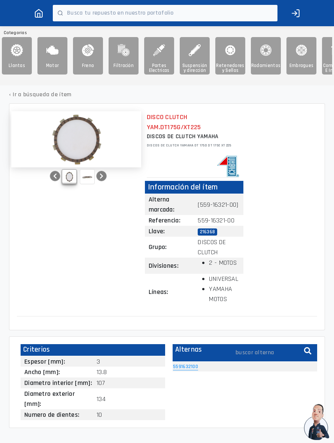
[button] (55, 176)
